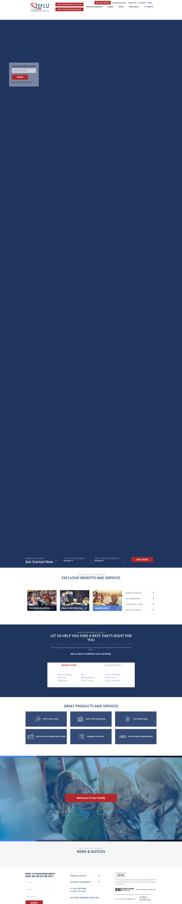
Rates (150, 3)
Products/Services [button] (94, 7)
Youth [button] (121, 7)
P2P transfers (133, 598)
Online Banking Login (24, 66)
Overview (99, 560)
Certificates (62, 680)
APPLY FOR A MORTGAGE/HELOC (69, 9)
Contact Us (132, 3)
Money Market (87, 677)
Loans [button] (110, 7)
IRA (82, 674)
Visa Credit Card (134, 604)
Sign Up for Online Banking (21, 82)
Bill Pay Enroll (134, 610)
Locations (142, 3)
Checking (61, 677)
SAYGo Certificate (113, 680)
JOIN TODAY (142, 559)
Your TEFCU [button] (134, 7)
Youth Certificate (112, 674)
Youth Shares (87, 680)
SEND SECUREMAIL (102, 3)
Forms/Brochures (119, 3)
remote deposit (134, 593)
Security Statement (80, 882)
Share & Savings (64, 674)
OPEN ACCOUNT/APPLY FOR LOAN (69, 4)
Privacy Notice (78, 875)
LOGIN (20, 77)
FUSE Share (110, 677)
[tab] (69, 665)
